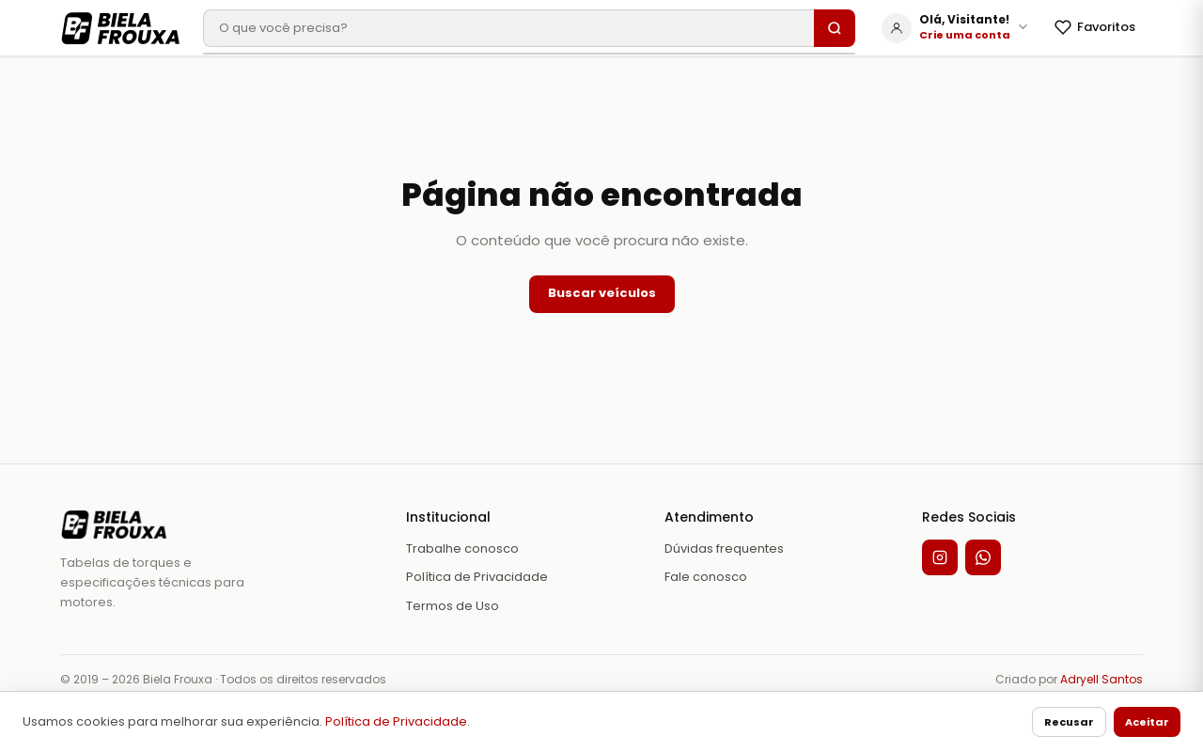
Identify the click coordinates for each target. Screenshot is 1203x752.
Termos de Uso (452, 606)
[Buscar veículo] (508, 28)
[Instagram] (940, 557)
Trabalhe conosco (462, 548)
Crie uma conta (964, 34)
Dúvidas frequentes (724, 548)
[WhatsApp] (983, 557)
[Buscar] (834, 28)
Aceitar (1147, 721)
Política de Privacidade (396, 721)
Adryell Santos (1101, 679)
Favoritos (1095, 27)
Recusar (1069, 721)
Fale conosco (705, 577)
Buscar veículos (602, 293)
